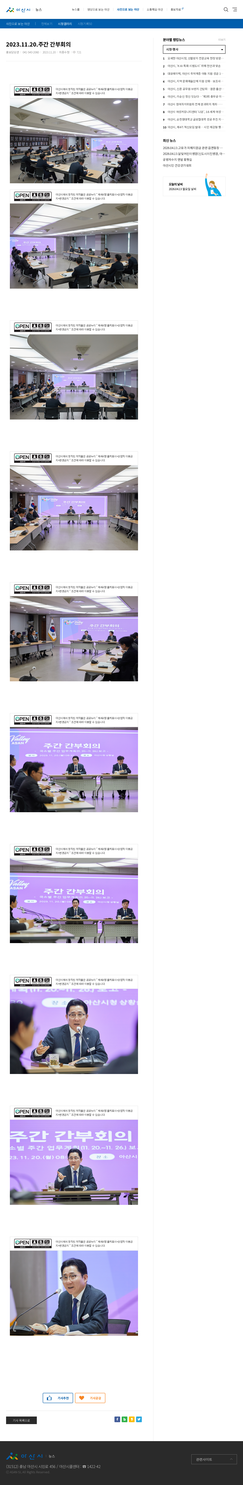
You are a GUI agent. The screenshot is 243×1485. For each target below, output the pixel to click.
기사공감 (95, 1398)
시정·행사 (172, 49)
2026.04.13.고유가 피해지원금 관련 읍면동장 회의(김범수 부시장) (194, 148)
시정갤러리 (65, 23)
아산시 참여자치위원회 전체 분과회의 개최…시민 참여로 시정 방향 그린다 (194, 104)
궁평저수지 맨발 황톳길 (177, 160)
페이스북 (117, 1419)
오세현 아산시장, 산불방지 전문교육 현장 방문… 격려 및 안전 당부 (194, 58)
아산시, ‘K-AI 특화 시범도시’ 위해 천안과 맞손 (192, 66)
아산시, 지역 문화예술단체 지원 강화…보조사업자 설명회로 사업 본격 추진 (194, 81)
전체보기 (46, 23)
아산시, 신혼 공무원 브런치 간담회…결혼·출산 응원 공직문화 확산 (194, 89)
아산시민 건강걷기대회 (177, 165)
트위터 (139, 1419)
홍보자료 (176, 9)
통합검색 (226, 9)
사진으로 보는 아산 (128, 9)
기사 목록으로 (21, 1420)
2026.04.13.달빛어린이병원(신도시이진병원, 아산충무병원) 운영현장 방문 (194, 154)
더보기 (222, 39)
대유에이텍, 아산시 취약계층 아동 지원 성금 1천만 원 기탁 (194, 73)
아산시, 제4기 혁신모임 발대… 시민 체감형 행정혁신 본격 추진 (194, 127)
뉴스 (24, 9)
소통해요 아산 (155, 9)
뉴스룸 (76, 9)
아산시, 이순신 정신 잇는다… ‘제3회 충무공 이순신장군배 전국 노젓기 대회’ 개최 (194, 96)
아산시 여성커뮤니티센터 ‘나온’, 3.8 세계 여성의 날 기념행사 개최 (194, 112)
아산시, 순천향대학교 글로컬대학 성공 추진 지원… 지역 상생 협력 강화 (194, 119)
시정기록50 (85, 23)
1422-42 (94, 1466)
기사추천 (63, 1398)
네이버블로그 (124, 1419)
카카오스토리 (132, 1419)
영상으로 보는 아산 (98, 9)
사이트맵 (233, 9)
